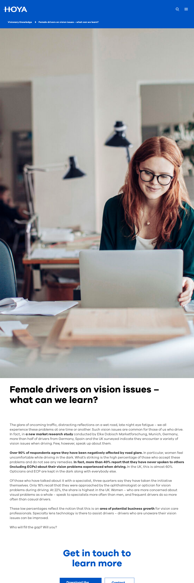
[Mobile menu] (186, 9)
